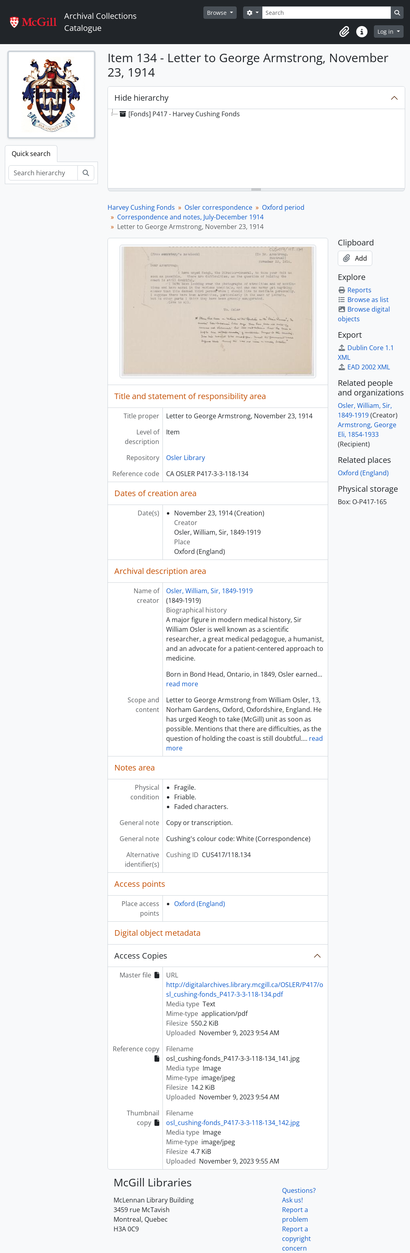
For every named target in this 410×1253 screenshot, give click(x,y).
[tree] (256, 149)
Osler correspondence (218, 207)
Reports (354, 290)
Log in (386, 31)
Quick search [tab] (31, 153)
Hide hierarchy (141, 97)
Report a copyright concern (296, 1239)
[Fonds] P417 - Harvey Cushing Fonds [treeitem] (179, 114)
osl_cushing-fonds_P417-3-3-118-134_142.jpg (233, 1122)
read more (182, 683)
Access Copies (140, 955)
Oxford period (283, 207)
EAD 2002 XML (364, 367)
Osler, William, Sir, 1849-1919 (209, 590)
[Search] (326, 12)
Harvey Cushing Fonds (141, 207)
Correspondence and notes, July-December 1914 (190, 217)
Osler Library (185, 457)
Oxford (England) (199, 903)
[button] (344, 32)
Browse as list (363, 299)
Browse (217, 12)
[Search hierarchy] (43, 172)
